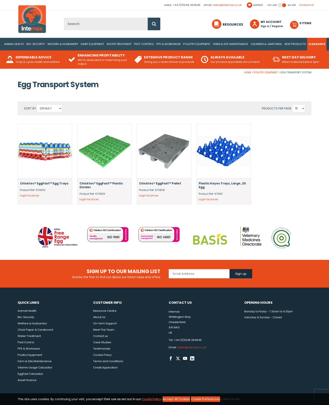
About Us (99, 317)
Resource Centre (104, 311)
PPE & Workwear (168, 44)
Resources (233, 24)
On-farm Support (105, 323)
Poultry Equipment (196, 44)
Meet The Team (103, 330)
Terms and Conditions (108, 361)
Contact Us (306, 5)
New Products (295, 44)
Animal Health (14, 44)
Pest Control (144, 44)
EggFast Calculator (30, 374)
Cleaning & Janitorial (266, 44)
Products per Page (276, 108)
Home (247, 72)
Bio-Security (35, 44)
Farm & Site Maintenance (230, 44)
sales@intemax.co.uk (227, 5)
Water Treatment (119, 44)
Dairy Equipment (92, 44)
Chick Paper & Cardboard (35, 330)
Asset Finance (27, 380)
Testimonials (101, 349)
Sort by (30, 108)
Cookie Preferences (205, 399)
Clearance (316, 44)
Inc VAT (272, 5)
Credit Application (105, 367)
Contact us (100, 336)
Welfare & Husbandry (62, 44)
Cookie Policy (102, 355)
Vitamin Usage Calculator (35, 367)
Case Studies (102, 342)
